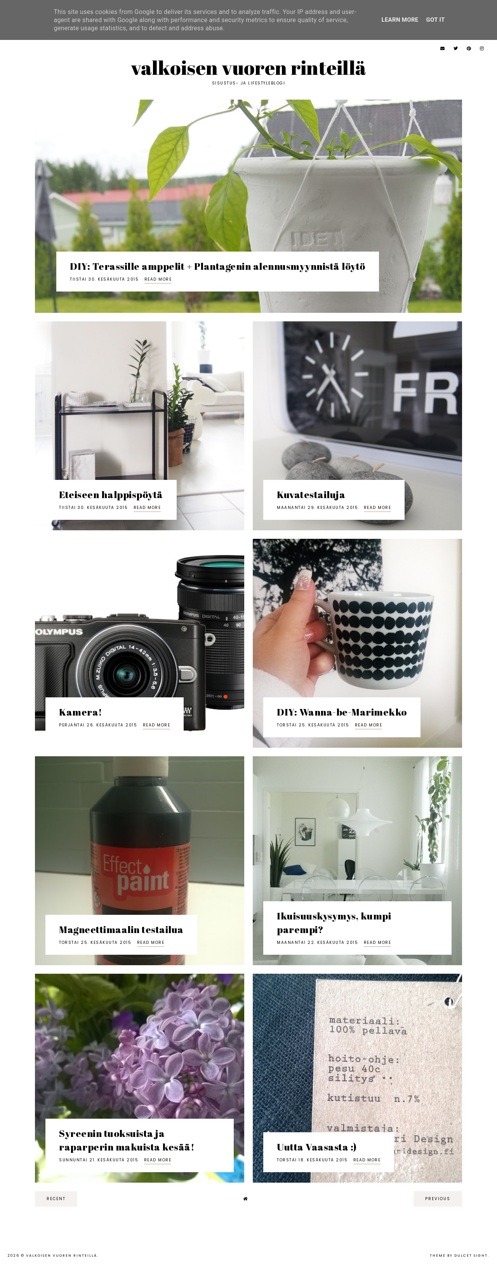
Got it (435, 19)
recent (56, 1199)
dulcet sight (471, 1255)
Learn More (399, 19)
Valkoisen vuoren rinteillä (249, 67)
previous (437, 1199)
